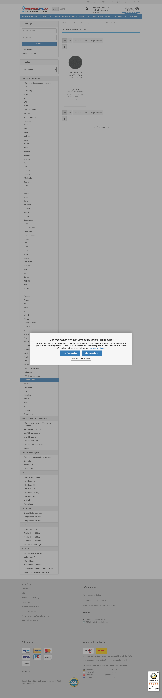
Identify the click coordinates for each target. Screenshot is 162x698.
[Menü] (157, 673)
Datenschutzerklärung (96, 348)
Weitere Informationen (81, 358)
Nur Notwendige (70, 353)
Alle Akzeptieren (91, 353)
